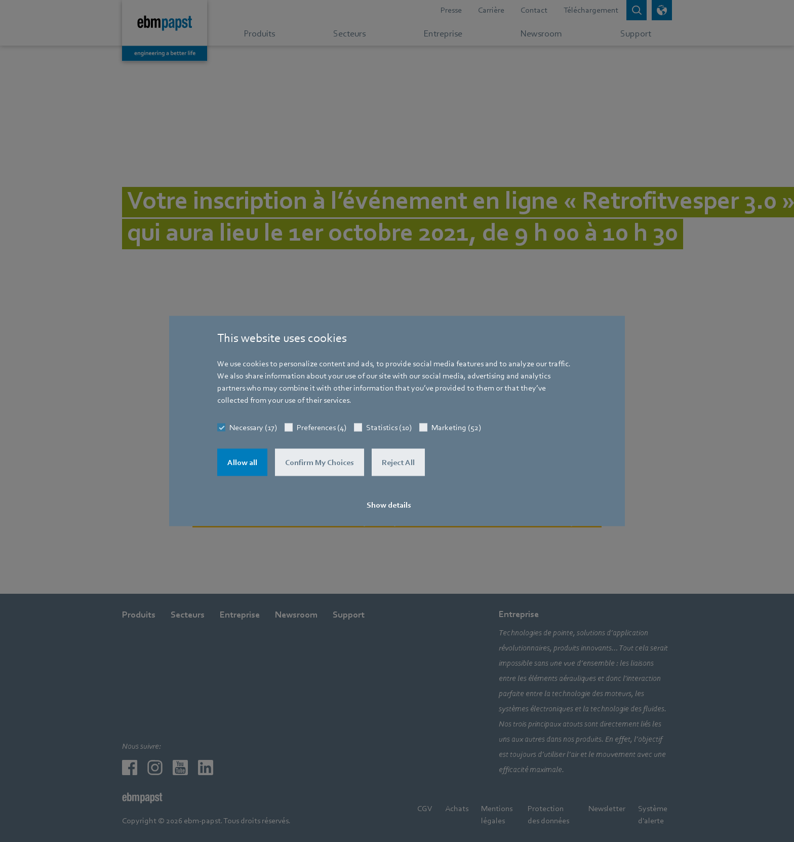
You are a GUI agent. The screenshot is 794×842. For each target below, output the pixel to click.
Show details (389, 505)
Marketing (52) (456, 427)
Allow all (242, 462)
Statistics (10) (389, 427)
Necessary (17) (253, 427)
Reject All (398, 462)
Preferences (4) (321, 427)
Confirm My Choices (319, 462)
